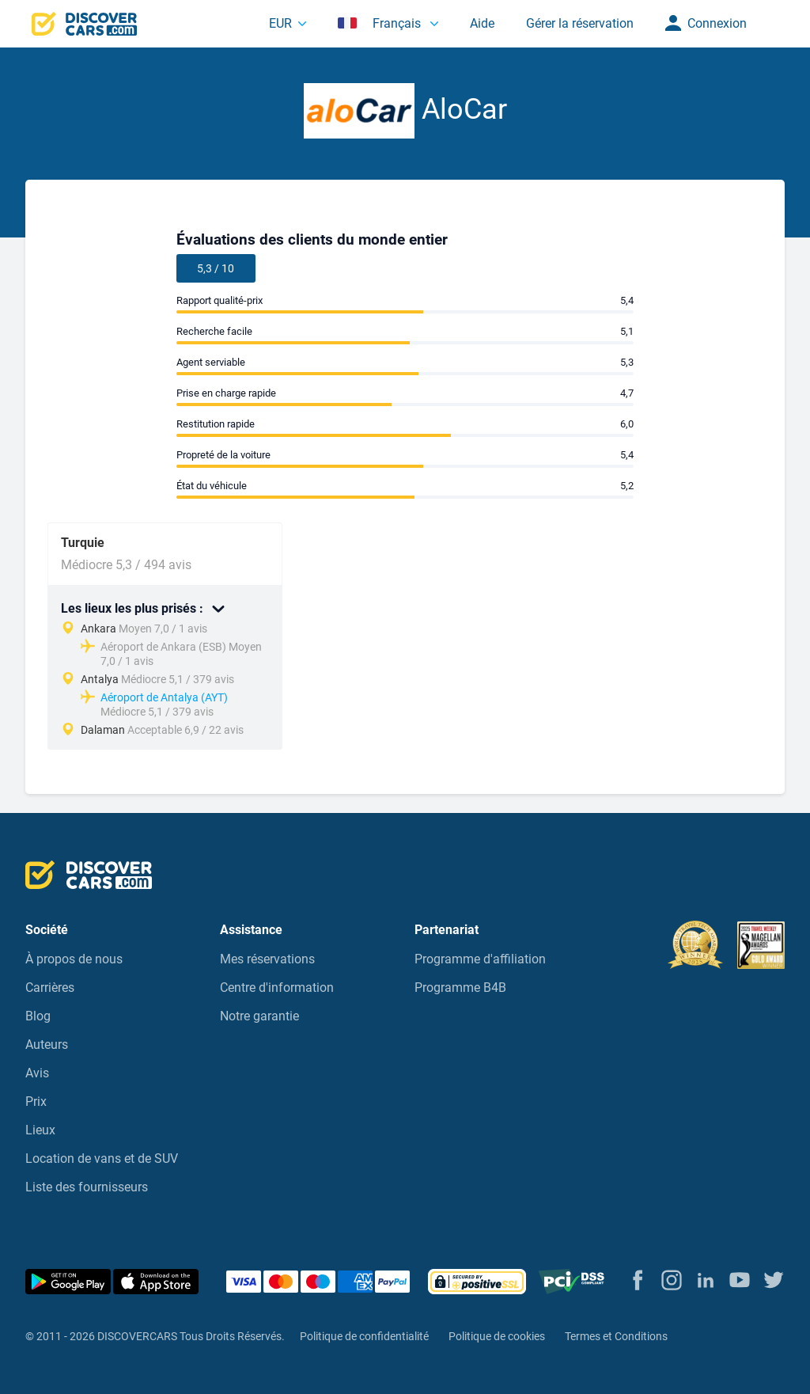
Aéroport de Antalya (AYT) (164, 697)
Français (381, 23)
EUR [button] (280, 23)
